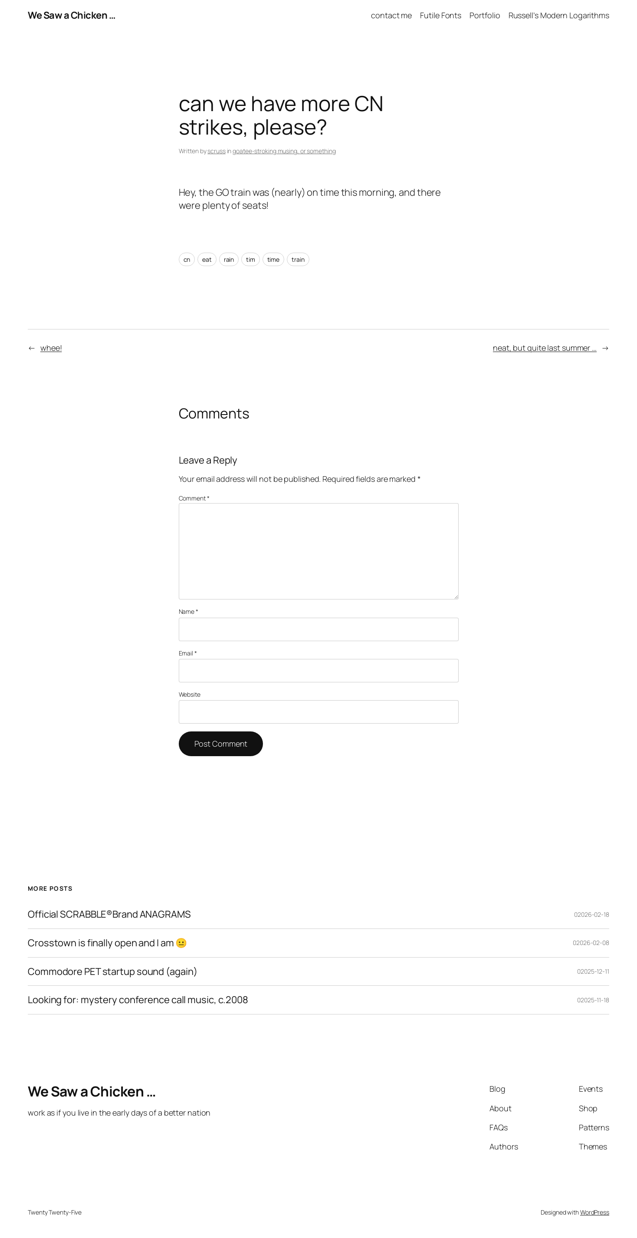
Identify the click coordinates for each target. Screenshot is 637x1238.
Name (188, 611)
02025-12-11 (593, 971)
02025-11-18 (593, 1000)
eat (207, 259)
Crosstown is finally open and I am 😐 (107, 943)
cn (187, 259)
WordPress (594, 1212)
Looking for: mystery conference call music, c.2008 (138, 999)
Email (188, 653)
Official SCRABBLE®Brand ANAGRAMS (109, 914)
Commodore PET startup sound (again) (112, 971)
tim (250, 259)
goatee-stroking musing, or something (284, 151)
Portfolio (485, 15)
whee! (51, 347)
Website (189, 694)
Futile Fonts (440, 15)
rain (229, 259)
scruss (216, 151)
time (273, 259)
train (298, 259)
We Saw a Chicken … (71, 15)
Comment (194, 498)
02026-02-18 (591, 914)
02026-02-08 (591, 942)
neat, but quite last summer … (545, 347)
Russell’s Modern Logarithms (559, 15)
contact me (391, 15)
